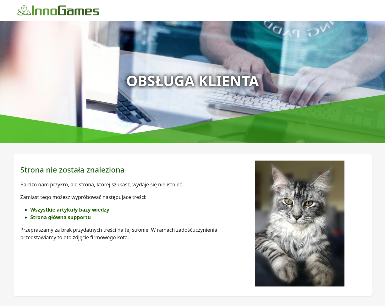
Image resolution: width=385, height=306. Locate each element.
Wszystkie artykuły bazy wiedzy (69, 209)
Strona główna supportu (60, 217)
